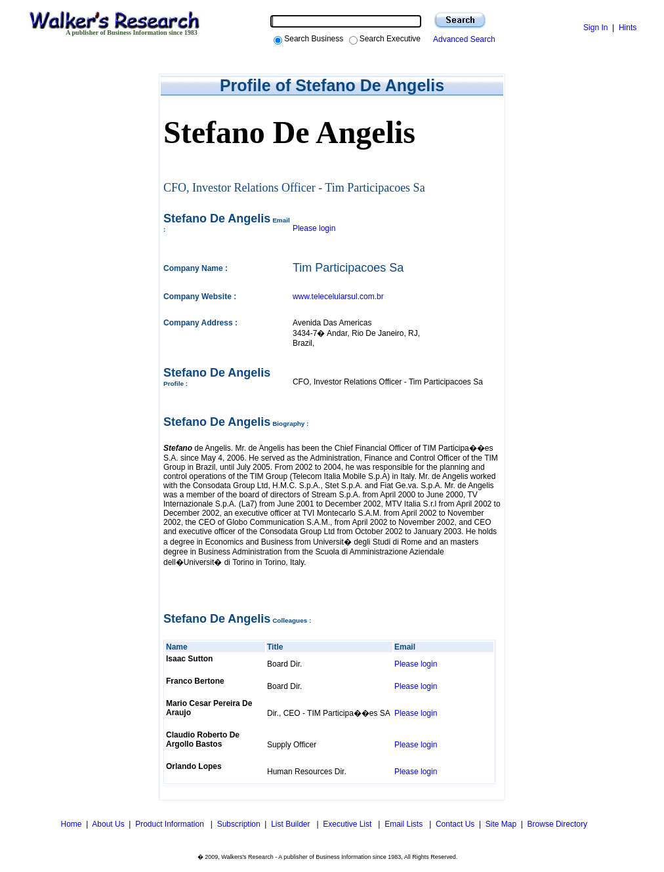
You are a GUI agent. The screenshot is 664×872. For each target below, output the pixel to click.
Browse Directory (557, 824)
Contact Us (455, 824)
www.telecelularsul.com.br (338, 296)
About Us (108, 824)
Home (69, 824)
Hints (627, 27)
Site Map (501, 824)
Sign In (595, 27)
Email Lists (404, 824)
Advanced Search (462, 39)
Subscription (238, 824)
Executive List (348, 824)
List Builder (291, 824)
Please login (314, 228)
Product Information (170, 824)
